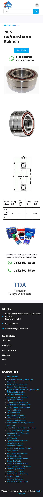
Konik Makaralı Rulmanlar (16, 420)
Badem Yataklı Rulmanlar (17, 384)
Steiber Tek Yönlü (14, 461)
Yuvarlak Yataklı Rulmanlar (17, 481)
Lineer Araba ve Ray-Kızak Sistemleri (21, 428)
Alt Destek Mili (12, 377)
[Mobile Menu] (37, 5)
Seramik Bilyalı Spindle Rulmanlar (20, 448)
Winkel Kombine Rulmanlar (17, 474)
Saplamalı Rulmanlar (15, 446)
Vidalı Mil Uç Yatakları (15, 471)
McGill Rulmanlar (13, 435)
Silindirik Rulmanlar (14, 456)
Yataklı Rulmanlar (14, 476)
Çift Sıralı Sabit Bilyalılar (16, 392)
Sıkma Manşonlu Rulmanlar (17, 458)
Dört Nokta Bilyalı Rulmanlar (18, 397)
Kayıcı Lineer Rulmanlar (16, 417)
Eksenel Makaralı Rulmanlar (17, 402)
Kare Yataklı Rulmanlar (16, 415)
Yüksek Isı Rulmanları (15, 479)
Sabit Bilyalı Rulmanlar (15, 443)
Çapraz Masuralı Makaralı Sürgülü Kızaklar (23, 389)
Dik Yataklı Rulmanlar (15, 395)
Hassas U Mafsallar (14, 410)
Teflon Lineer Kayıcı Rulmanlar (19, 466)
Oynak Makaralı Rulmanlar (17, 441)
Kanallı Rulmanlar (13, 412)
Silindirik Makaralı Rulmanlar (17, 453)
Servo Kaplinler (12, 451)
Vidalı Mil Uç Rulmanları (16, 469)
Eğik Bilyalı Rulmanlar (11, 25)
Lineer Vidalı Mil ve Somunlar (18, 430)
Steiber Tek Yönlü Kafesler (17, 463)
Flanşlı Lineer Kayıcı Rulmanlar (18, 407)
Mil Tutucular (12, 438)
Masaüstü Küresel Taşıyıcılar (18, 433)
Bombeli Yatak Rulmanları (17, 387)
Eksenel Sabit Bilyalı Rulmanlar (18, 405)
